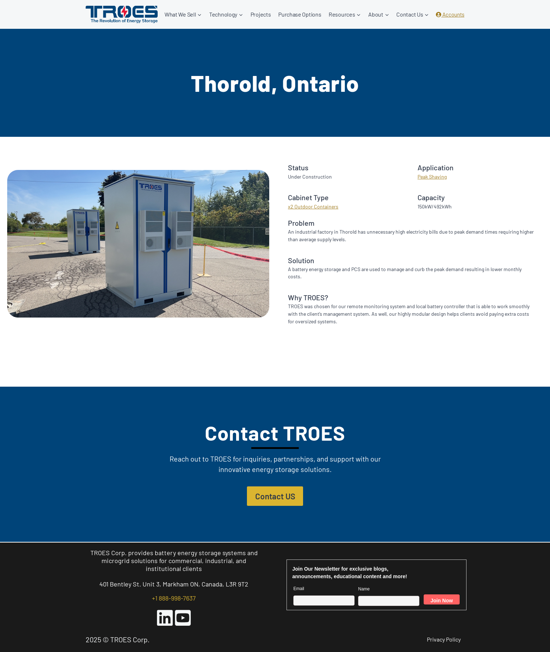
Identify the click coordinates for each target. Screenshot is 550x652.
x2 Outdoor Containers (313, 206)
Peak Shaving (432, 177)
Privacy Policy (444, 639)
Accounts (450, 14)
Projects (261, 14)
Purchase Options (299, 14)
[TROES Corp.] (122, 14)
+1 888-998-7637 (174, 598)
